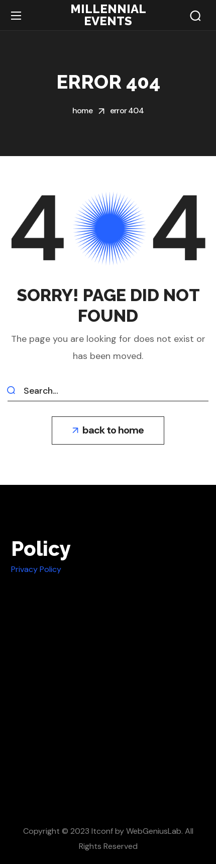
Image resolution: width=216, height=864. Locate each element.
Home (82, 110)
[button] (195, 16)
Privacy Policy (36, 569)
